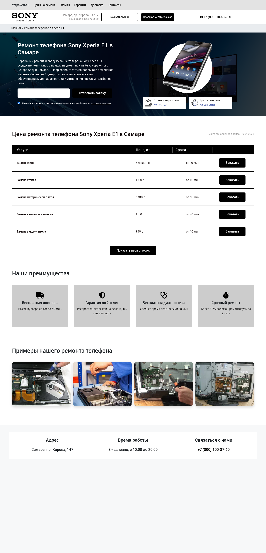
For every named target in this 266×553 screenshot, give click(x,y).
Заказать (232, 163)
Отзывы (65, 5)
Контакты (114, 5)
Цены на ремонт (44, 5)
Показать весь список (133, 250)
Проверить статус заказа (157, 17)
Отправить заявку (92, 93)
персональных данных (101, 103)
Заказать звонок (119, 17)
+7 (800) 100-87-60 (214, 449)
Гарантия (80, 5)
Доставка (97, 5)
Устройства (19, 5)
